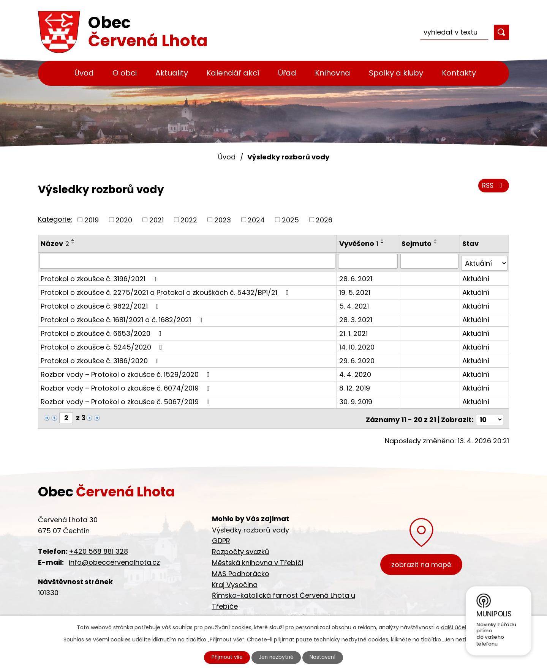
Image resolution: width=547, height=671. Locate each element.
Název (55, 243)
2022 (188, 219)
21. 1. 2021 (354, 331)
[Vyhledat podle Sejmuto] (430, 261)
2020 (123, 219)
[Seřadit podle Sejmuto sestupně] (436, 242)
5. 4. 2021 (355, 304)
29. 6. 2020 (357, 358)
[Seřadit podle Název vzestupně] (73, 239)
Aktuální (476, 276)
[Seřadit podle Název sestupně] (73, 242)
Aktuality (171, 73)
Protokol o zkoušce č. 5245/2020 (103, 345)
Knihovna (332, 73)
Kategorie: (55, 219)
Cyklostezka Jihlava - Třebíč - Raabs (274, 613)
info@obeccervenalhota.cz (114, 558)
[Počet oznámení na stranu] (489, 415)
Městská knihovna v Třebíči (257, 558)
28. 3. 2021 (356, 317)
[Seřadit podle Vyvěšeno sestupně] (383, 242)
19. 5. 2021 (355, 290)
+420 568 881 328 (98, 547)
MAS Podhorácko (240, 569)
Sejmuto (417, 243)
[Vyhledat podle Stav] (484, 261)
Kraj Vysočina (235, 580)
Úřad (287, 73)
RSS (493, 187)
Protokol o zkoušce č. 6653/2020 (102, 331)
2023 (222, 219)
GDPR (221, 536)
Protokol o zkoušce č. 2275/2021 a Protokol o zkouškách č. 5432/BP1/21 (166, 290)
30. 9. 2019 (356, 399)
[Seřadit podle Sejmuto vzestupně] (436, 239)
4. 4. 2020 (356, 372)
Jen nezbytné (277, 657)
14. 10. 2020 (357, 345)
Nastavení (325, 657)
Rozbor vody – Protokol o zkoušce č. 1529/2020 (127, 372)
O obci (124, 73)
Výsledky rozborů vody (250, 525)
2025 (290, 219)
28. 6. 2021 (356, 276)
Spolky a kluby (396, 73)
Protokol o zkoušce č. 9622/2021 (101, 304)
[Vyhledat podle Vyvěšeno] (368, 261)
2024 (256, 219)
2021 (156, 219)
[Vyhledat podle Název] (188, 261)
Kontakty (459, 73)
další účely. (455, 626)
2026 (324, 219)
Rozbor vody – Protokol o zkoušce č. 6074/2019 (127, 386)
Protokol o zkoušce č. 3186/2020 (101, 358)
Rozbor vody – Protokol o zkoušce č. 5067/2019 (127, 399)
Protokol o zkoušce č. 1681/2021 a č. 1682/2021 (123, 317)
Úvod (84, 73)
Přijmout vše (225, 657)
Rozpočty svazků (240, 547)
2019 (91, 219)
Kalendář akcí (232, 73)
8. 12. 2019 (355, 386)
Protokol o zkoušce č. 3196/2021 (100, 276)
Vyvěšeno (359, 243)
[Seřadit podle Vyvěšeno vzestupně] (383, 239)
